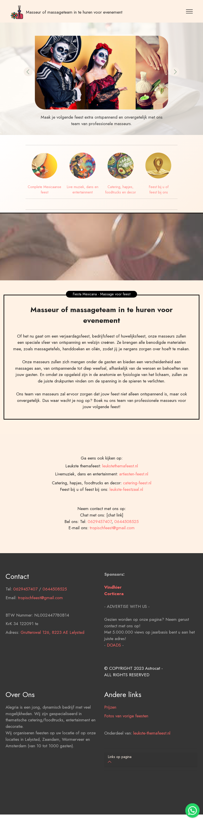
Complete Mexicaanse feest (44, 189)
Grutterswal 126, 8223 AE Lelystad (52, 655)
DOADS (114, 668)
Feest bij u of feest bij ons (159, 189)
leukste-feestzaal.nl (126, 512)
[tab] (150, 759)
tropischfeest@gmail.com (112, 551)
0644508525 (126, 544)
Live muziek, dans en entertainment (82, 189)
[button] (28, 71)
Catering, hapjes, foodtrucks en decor (120, 189)
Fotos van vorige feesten (126, 739)
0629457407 (100, 544)
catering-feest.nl (137, 506)
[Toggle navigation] (189, 11)
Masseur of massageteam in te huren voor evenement (74, 12)
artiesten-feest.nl (133, 520)
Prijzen (110, 730)
